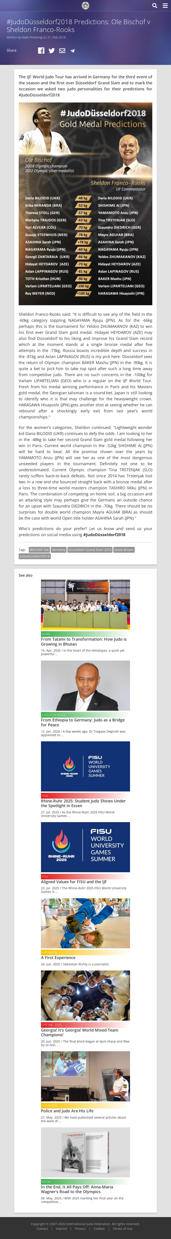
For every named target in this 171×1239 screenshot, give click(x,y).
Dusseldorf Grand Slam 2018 (90, 550)
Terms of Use (122, 1228)
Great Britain (124, 550)
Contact (42, 1228)
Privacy (80, 1228)
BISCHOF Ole (39, 550)
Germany (58, 550)
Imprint (61, 1228)
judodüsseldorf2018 (35, 556)
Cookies (99, 1228)
